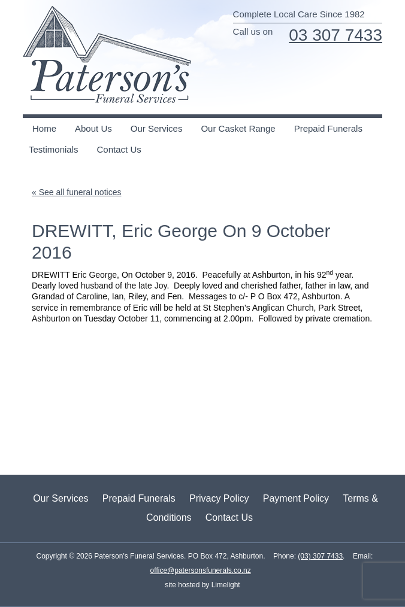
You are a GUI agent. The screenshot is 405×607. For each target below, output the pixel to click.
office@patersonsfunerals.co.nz (200, 570)
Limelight (224, 585)
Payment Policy (296, 498)
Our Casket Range (238, 128)
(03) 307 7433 (320, 556)
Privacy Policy (219, 498)
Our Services (157, 128)
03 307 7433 (335, 35)
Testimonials (53, 149)
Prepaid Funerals (328, 128)
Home (44, 128)
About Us (93, 128)
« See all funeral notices (76, 192)
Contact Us (119, 149)
